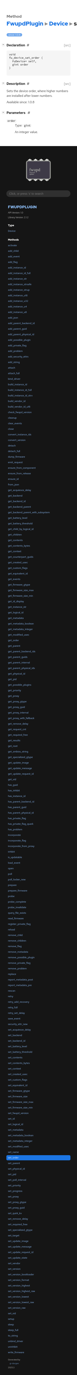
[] (4, 45)
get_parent (14, 646)
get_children (15, 534)
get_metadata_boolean (21, 623)
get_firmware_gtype (19, 584)
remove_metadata (18, 951)
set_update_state (17, 1257)
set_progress (15, 1191)
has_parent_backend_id (21, 801)
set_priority (14, 1185)
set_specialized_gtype (20, 1230)
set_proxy (13, 1196)
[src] (67, 45)
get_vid (12, 779)
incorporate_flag (17, 840)
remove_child (15, 935)
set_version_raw (17, 1307)
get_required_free (18, 735)
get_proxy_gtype (17, 701)
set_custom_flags (17, 1079)
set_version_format (18, 1280)
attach (11, 367)
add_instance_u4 (17, 306)
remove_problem (17, 968)
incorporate (14, 835)
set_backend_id (16, 1040)
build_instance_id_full (20, 390)
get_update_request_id (21, 773)
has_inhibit (14, 790)
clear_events (15, 423)
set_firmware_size (18, 1096)
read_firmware (16, 918)
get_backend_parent (19, 506)
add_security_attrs (18, 356)
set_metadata (15, 1129)
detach (12, 445)
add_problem (15, 351)
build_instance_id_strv (20, 395)
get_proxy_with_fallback (21, 718)
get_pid (12, 679)
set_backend (15, 1035)
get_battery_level (17, 518)
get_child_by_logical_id (21, 529)
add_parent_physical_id (21, 334)
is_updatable (15, 857)
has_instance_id (16, 796)
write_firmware (16, 1352)
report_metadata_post (20, 979)
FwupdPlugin (22, 207)
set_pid (12, 1174)
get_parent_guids (18, 657)
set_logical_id (15, 1124)
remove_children (17, 940)
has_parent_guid (17, 807)
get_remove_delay (18, 723)
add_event (14, 256)
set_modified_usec (18, 1146)
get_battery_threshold (20, 523)
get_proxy (13, 696)
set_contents (15, 1057)
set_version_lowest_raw (21, 1302)
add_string (14, 362)
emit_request (15, 462)
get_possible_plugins (19, 684)
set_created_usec (18, 1074)
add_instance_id (17, 267)
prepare (12, 885)
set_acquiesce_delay (19, 1029)
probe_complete (17, 901)
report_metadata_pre (20, 985)
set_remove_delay (18, 1218)
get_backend (15, 495)
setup (11, 1319)
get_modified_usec (18, 634)
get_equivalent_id (18, 573)
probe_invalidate (17, 907)
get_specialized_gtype (20, 757)
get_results (14, 740)
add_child (13, 251)
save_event (14, 1018)
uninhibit (13, 1346)
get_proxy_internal (18, 712)
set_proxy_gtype (17, 1202)
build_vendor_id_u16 (19, 406)
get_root (12, 746)
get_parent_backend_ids (21, 651)
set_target (13, 1235)
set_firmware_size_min (20, 1107)
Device (12, 231)
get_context (14, 551)
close (11, 429)
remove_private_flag (19, 963)
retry (10, 996)
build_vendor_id (16, 401)
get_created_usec (18, 562)
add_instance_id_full (19, 273)
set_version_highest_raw (21, 1291)
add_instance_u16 (18, 295)
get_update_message (20, 768)
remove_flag (15, 946)
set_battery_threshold (20, 1052)
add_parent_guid (17, 328)
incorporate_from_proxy (21, 846)
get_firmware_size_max (21, 590)
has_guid (13, 785)
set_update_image (18, 1241)
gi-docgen (14, 1363)
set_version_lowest (18, 1296)
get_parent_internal (19, 662)
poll (10, 874)
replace (12, 974)
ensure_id (13, 479)
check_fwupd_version (20, 412)
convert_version (16, 440)
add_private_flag (17, 345)
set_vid (12, 1313)
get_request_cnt (17, 729)
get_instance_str (17, 607)
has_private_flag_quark (20, 824)
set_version (14, 1269)
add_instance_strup (19, 290)
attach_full (14, 373)
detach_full (14, 451)
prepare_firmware (17, 890)
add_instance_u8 (17, 312)
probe (11, 896)
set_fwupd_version (18, 1113)
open (11, 868)
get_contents (15, 540)
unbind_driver (15, 1341)
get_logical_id (15, 612)
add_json (13, 317)
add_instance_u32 (18, 301)
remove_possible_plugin (21, 957)
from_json (13, 484)
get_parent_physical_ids (21, 668)
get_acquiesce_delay (19, 490)
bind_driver (14, 379)
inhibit (11, 851)
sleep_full (13, 1330)
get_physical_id (16, 673)
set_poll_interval (17, 1180)
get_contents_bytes (19, 545)
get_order (13, 640)
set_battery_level (17, 1046)
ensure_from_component (22, 468)
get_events (14, 579)
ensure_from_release (19, 473)
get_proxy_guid (16, 707)
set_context (14, 1068)
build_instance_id (17, 384)
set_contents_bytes (19, 1063)
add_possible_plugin (19, 340)
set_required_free (18, 1224)
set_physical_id (16, 1168)
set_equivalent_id (18, 1085)
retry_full (13, 1007)
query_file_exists (17, 913)
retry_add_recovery (18, 1002)
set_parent (14, 1163)
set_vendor (14, 1263)
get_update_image (18, 762)
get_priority (14, 690)
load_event (14, 862)
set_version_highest (19, 1285)
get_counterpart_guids (20, 557)
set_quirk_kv (15, 1213)
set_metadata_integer (20, 1141)
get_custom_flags (18, 568)
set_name (13, 1152)
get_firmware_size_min (20, 595)
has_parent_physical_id (21, 812)
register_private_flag (19, 924)
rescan (11, 990)
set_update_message (20, 1246)
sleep (11, 1324)
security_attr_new (18, 1024)
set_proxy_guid (16, 1207)
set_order (13, 1157)
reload (11, 929)
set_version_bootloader (21, 1274)
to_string (13, 1335)
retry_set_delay (16, 1013)
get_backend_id (17, 501)
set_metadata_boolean (20, 1135)
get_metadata (16, 618)
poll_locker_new (17, 879)
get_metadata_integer (20, 629)
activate (12, 245)
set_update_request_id (20, 1252)
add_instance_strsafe (20, 284)
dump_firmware (16, 456)
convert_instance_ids (19, 434)
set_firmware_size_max (20, 1102)
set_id (11, 1118)
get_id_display (16, 601)
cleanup (12, 417)
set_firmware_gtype (19, 1091)
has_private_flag (17, 818)
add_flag (13, 262)
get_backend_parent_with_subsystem (29, 512)
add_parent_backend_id (21, 323)
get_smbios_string (18, 751)
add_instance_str (17, 278)
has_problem (15, 829)
